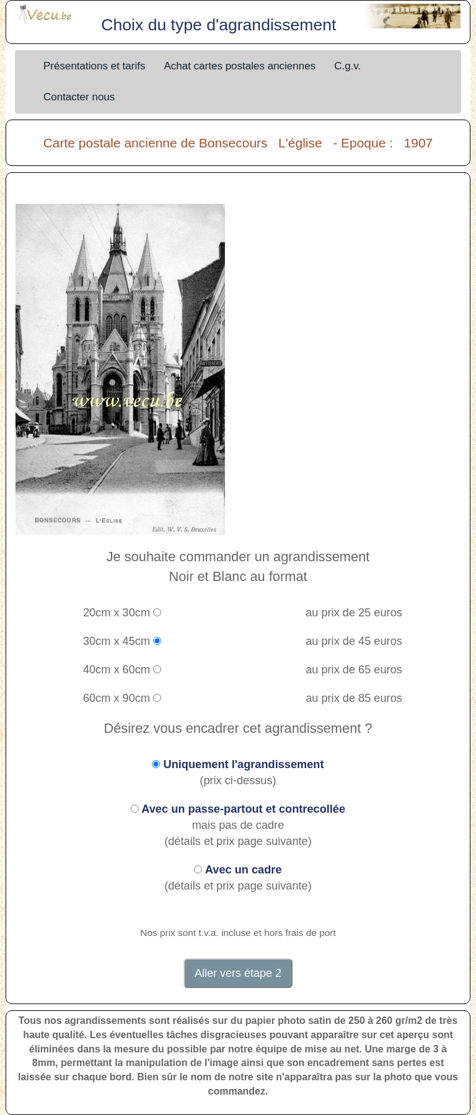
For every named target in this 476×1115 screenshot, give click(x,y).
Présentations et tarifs (94, 66)
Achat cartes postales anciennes (239, 66)
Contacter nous (79, 97)
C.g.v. (347, 66)
